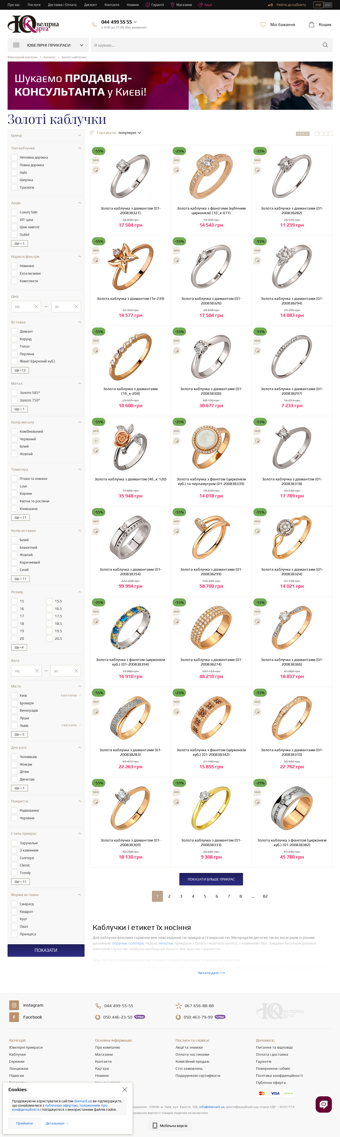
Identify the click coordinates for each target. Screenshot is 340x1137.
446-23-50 (117, 1017)
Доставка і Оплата (63, 5)
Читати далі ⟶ (211, 973)
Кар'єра (102, 1068)
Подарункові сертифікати (198, 1075)
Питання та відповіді (274, 1047)
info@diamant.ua (211, 1107)
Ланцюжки (18, 1068)
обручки (119, 943)
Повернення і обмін (273, 1068)
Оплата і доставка (272, 1054)
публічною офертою (61, 1105)
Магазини (184, 4)
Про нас (14, 5)
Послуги (34, 5)
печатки (165, 943)
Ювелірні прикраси (26, 1047)
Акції (209, 4)
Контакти (113, 5)
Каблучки (17, 1054)
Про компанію (107, 1047)
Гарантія (263, 1061)
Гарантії (157, 4)
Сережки (16, 1061)
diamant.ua (83, 1101)
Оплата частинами (192, 1054)
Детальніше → (57, 1123)
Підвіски (16, 1075)
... (253, 896)
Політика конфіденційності (279, 1075)
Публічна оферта (271, 1082)
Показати (45, 941)
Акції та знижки (189, 1047)
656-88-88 (199, 1006)
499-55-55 (118, 1006)
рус (328, 4)
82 (265, 896)
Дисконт (92, 5)
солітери (136, 943)
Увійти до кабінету (287, 4)
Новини (135, 5)
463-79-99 (198, 1017)
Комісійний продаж (192, 1061)
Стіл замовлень (189, 1068)
